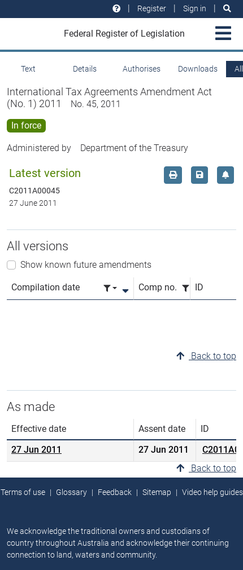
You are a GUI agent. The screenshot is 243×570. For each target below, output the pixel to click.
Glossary (71, 492)
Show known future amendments (85, 264)
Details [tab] (85, 68)
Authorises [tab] (141, 68)
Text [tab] (28, 68)
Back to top (206, 356)
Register (151, 8)
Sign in (194, 8)
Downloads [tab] (198, 68)
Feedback (115, 492)
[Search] (227, 8)
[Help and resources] (116, 8)
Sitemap (156, 492)
